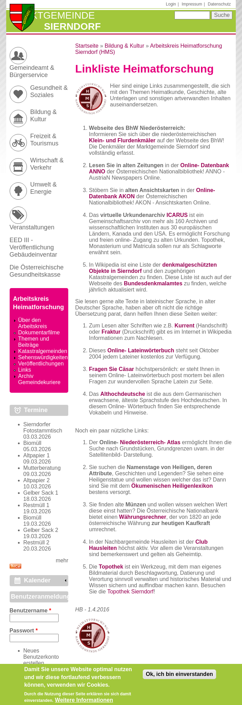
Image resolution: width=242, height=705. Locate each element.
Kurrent (184, 325)
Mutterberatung (42, 468)
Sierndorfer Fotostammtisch (42, 427)
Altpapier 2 (36, 480)
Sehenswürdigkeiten (43, 357)
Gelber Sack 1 (40, 493)
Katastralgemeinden (42, 351)
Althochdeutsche (122, 394)
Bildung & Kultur (124, 46)
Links (24, 370)
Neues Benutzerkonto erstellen (41, 657)
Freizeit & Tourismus (44, 140)
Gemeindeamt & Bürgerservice (32, 71)
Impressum (192, 4)
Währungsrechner (142, 517)
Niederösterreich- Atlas (150, 442)
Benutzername (30, 610)
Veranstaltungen (32, 227)
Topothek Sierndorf (130, 591)
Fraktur (111, 332)
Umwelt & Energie (43, 188)
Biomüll (32, 443)
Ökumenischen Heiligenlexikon (172, 486)
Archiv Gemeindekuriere (39, 379)
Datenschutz (219, 4)
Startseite (87, 46)
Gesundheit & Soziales (49, 91)
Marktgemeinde (52, 15)
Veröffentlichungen (41, 363)
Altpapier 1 (36, 455)
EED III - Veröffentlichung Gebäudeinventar (33, 247)
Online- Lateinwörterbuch (140, 350)
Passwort (24, 630)
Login (171, 4)
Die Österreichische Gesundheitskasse (37, 271)
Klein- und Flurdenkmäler (122, 140)
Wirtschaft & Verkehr (47, 164)
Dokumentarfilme (39, 332)
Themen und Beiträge (33, 342)
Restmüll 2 (36, 542)
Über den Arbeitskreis (32, 323)
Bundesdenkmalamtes (153, 283)
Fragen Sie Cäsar (111, 369)
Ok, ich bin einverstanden (179, 677)
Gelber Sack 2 (40, 530)
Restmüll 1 (36, 505)
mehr (62, 560)
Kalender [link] (37, 580)
